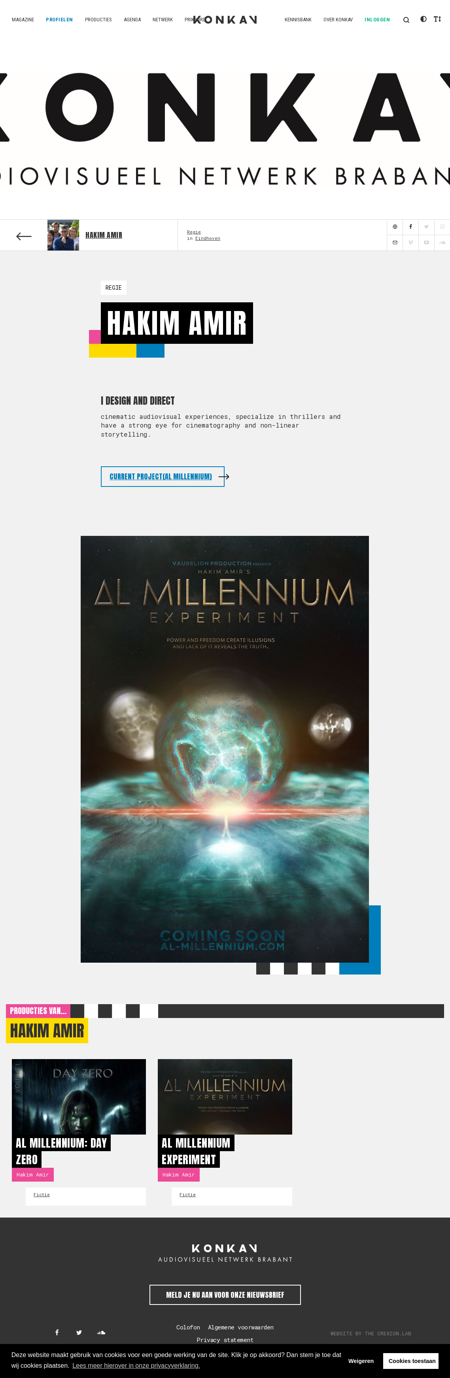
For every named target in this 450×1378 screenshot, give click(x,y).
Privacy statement (225, 1340)
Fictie (42, 1194)
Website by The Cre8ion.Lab (371, 1333)
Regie (194, 232)
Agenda (132, 20)
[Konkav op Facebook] (57, 1333)
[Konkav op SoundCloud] (101, 1333)
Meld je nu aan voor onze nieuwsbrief (225, 1294)
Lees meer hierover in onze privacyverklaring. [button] (136, 1365)
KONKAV (225, 20)
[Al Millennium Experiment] (225, 1097)
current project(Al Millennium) (161, 476)
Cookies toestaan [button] (412, 1361)
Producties (98, 20)
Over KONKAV (338, 20)
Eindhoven (207, 238)
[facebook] (410, 227)
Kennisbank (298, 20)
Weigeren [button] (361, 1361)
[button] (406, 20)
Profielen (59, 20)
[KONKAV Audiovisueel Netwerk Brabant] (225, 1253)
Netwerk (163, 20)
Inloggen (377, 20)
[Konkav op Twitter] (79, 1333)
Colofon (188, 1327)
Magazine (23, 20)
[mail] (395, 243)
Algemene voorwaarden (241, 1327)
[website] (395, 227)
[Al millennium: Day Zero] (79, 1097)
